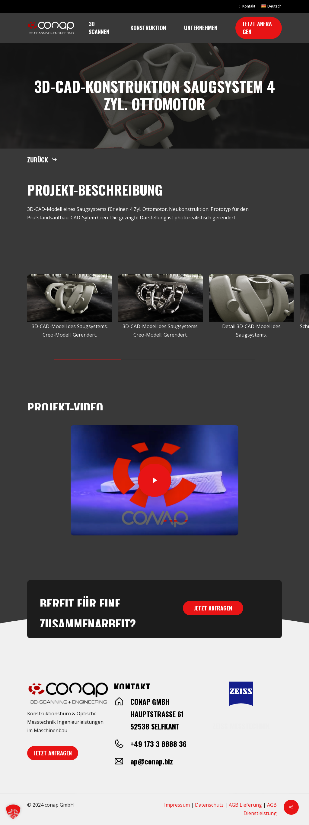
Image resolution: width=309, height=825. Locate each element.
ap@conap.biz (151, 761)
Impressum (177, 804)
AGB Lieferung (245, 804)
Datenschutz (209, 804)
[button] (42, 159)
